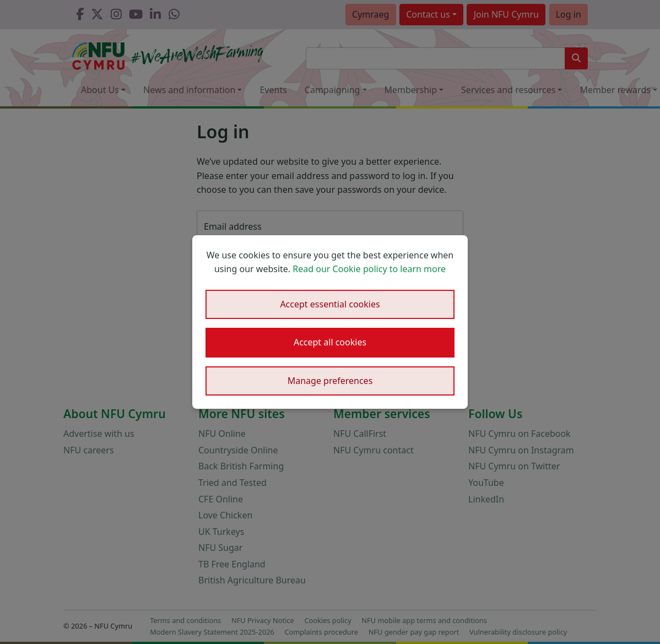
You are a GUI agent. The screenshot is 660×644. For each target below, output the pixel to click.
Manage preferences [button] (330, 381)
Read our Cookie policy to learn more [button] (369, 269)
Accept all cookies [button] (330, 342)
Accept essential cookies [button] (330, 304)
